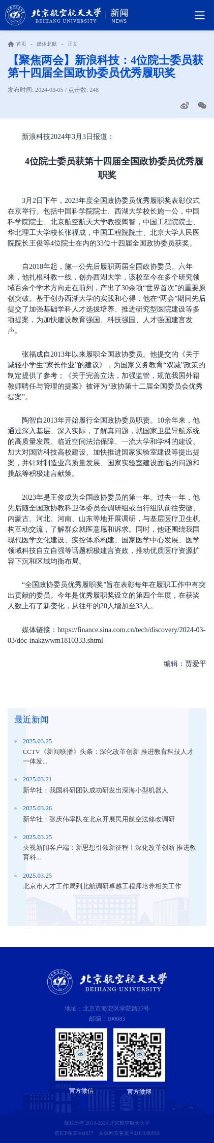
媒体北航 (47, 44)
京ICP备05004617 (74, 1133)
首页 (21, 44)
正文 (73, 44)
